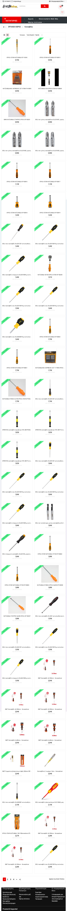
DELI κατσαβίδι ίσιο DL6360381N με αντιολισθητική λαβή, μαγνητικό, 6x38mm (26, 337)
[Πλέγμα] (7, 34)
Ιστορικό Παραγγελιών (58, 897)
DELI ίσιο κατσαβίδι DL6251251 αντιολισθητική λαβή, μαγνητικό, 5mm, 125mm (26, 243)
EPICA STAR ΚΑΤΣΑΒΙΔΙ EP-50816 (17, 181)
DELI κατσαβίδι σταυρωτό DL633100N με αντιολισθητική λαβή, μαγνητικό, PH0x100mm (29, 275)
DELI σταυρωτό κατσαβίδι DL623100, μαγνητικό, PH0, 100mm (21, 554)
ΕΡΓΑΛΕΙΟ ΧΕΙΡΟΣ (14, 27)
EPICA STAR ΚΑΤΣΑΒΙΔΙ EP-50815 (50, 57)
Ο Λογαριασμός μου (57, 894)
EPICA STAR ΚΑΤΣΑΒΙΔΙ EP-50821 (17, 368)
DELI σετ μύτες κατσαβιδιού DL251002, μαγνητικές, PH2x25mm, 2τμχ (23, 150)
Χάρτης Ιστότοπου (35, 22)
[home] (3, 27)
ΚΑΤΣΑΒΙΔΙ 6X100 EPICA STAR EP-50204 (50, 275)
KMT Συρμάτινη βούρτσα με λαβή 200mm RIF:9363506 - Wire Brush (22, 771)
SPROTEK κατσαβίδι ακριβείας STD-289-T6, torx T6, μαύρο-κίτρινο (22, 461)
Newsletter (55, 901)
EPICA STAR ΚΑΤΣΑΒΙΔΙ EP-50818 (17, 213)
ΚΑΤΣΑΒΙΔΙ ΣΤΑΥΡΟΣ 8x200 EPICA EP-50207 (17, 616)
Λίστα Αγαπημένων (57, 899)
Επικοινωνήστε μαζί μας (48, 19)
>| (20, 879)
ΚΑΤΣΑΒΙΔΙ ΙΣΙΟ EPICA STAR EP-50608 (50, 88)
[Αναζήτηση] (29, 6)
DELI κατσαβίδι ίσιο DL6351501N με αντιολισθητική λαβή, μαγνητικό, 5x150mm (27, 492)
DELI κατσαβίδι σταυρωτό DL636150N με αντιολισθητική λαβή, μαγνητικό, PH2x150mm (29, 678)
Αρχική (30, 19)
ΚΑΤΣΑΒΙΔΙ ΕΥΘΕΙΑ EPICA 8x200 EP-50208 (50, 585)
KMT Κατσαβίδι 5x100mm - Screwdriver (50, 709)
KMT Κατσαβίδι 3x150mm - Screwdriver (50, 678)
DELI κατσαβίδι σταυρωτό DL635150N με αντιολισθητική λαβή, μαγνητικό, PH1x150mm (29, 523)
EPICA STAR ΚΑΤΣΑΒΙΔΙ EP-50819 (50, 213)
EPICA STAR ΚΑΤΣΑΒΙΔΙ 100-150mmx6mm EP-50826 (18, 833)
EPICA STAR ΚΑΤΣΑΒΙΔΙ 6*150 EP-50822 (50, 554)
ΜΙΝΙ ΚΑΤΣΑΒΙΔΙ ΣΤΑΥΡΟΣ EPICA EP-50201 (17, 119)
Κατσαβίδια (29, 27)
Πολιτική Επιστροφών (9, 903)
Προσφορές (38, 899)
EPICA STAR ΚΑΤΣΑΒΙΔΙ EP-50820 (50, 337)
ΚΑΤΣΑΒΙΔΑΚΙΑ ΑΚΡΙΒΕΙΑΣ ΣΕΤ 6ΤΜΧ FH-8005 (17, 88)
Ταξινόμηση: (22, 35)
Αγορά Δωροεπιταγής (41, 897)
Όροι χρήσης (6, 901)
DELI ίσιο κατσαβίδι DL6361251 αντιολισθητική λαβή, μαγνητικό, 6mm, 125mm (26, 647)
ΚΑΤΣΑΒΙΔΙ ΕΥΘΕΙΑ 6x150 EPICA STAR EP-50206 (17, 399)
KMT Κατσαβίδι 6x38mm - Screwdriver (17, 740)
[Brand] (46, 22)
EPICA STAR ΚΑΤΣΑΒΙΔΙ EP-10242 (17, 57)
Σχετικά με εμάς (7, 892)
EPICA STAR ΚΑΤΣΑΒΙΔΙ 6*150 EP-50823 (17, 585)
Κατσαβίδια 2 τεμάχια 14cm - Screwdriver (50, 771)
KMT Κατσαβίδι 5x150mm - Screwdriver (50, 833)
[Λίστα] (4, 34)
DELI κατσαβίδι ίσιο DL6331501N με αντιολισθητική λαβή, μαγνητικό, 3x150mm (27, 306)
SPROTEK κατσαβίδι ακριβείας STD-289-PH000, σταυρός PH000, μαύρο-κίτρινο (26, 430)
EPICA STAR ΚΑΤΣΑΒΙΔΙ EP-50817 (50, 181)
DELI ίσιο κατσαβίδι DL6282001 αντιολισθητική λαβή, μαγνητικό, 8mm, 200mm (26, 802)
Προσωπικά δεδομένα (9, 899)
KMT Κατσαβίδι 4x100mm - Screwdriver (17, 709)
